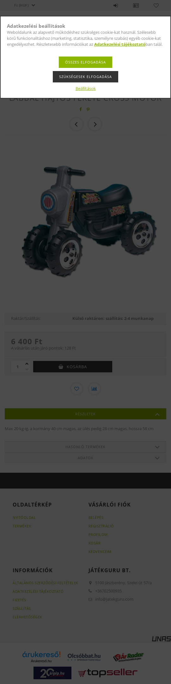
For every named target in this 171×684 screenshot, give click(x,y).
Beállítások (86, 88)
